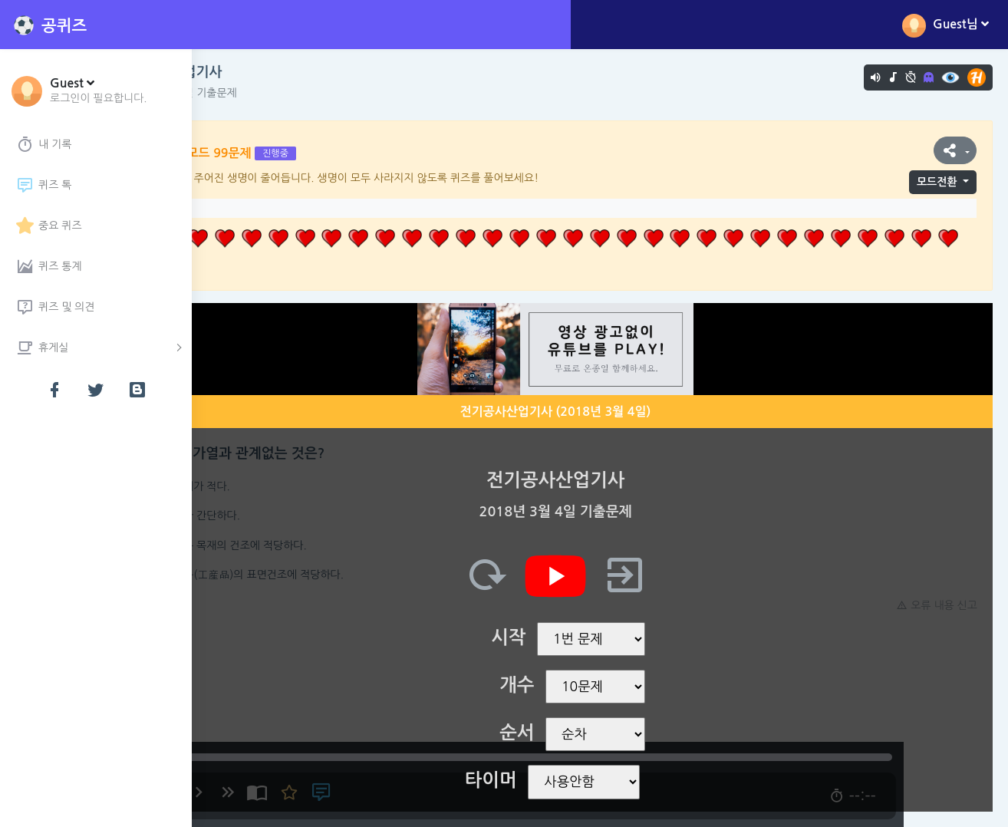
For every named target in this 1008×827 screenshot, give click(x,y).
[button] (98, 90)
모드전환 (937, 181)
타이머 (535, 780)
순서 (561, 732)
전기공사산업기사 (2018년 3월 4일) (600, 411)
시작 (552, 637)
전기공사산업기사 (259, 72)
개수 (561, 685)
